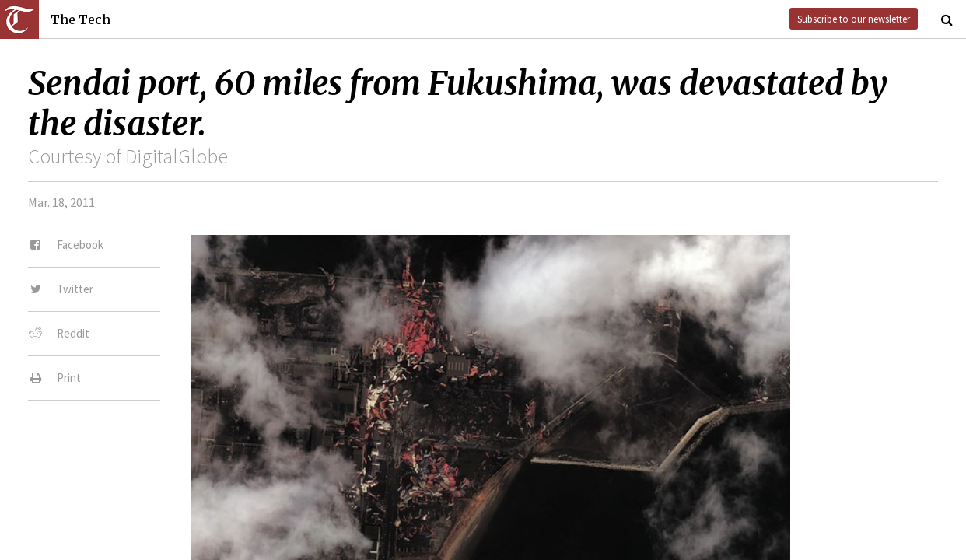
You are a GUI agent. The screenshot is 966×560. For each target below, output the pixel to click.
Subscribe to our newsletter (853, 18)
